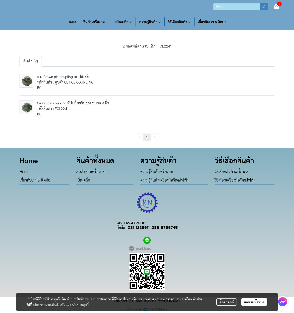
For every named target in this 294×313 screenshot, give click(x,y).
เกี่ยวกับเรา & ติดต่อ (35, 179)
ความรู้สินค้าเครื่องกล (156, 171)
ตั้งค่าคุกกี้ (226, 302)
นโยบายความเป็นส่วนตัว (49, 304)
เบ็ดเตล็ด (83, 179)
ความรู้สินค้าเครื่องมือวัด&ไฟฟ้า (164, 179)
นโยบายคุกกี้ (80, 304)
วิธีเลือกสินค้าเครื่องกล (231, 171)
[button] (240, 6)
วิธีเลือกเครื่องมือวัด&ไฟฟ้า (235, 179)
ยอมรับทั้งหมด (254, 302)
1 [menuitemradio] (147, 137)
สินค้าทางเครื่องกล (90, 171)
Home (24, 171)
